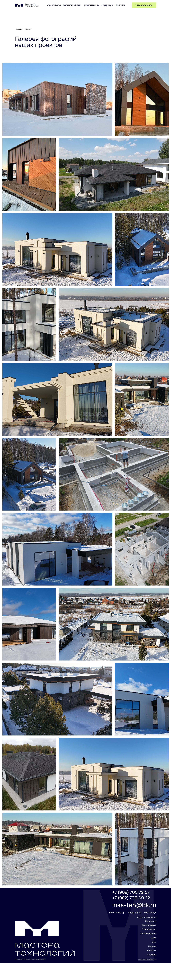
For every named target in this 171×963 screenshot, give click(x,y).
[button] (144, 5)
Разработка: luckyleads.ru (147, 959)
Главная (18, 29)
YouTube (149, 912)
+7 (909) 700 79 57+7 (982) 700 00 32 (131, 895)
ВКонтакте (115, 912)
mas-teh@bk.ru (134, 905)
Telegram (133, 912)
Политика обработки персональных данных (30, 959)
